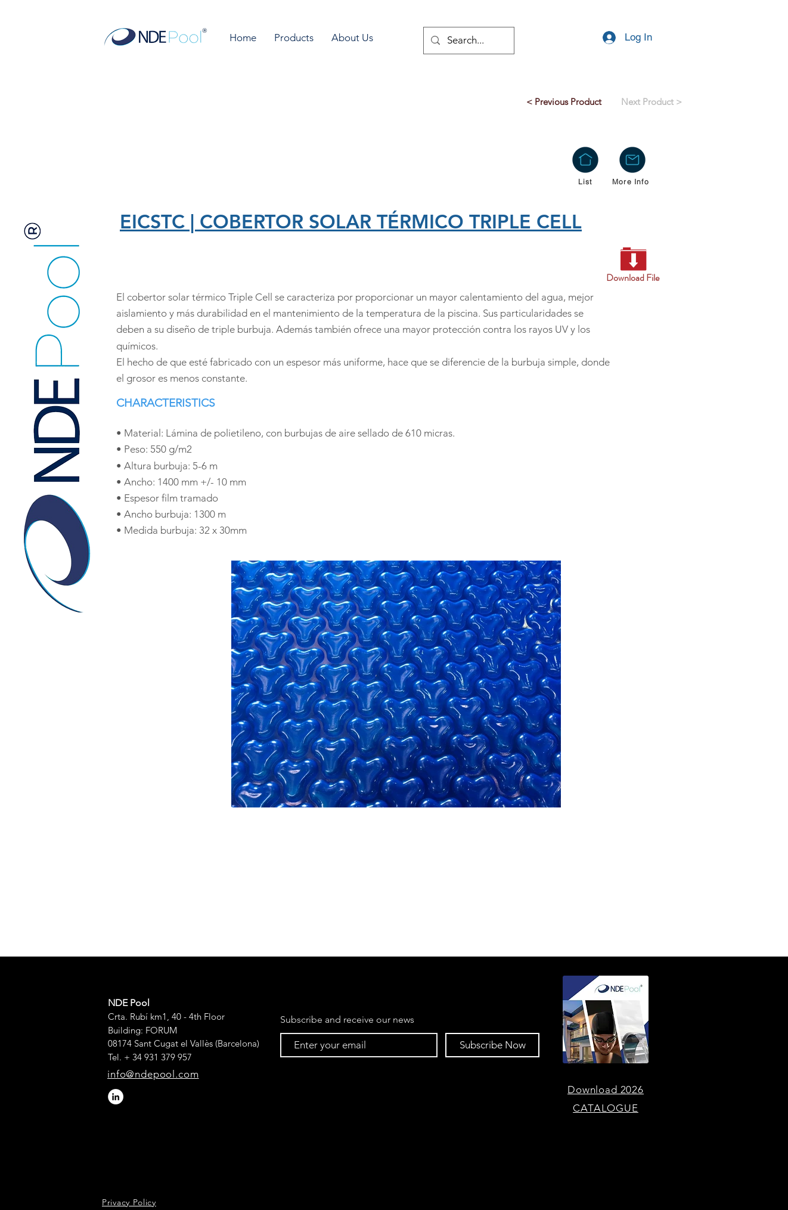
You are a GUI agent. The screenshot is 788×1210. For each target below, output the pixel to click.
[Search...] (468, 40)
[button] (293, 38)
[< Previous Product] (564, 101)
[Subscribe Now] (492, 1045)
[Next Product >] (651, 101)
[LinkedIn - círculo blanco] (115, 1096)
